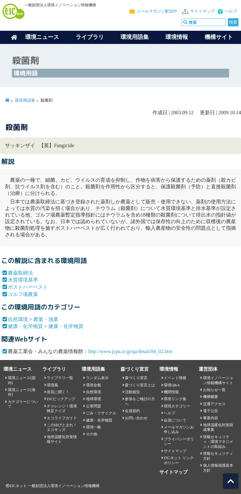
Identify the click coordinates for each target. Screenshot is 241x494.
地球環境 (93, 399)
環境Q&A (171, 385)
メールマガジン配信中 (157, 11)
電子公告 (210, 411)
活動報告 (132, 392)
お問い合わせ (136, 418)
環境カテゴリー (177, 406)
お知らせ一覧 (214, 390)
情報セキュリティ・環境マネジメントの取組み (218, 442)
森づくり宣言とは (140, 385)
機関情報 (171, 392)
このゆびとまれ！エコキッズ (62, 427)
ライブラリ (90, 37)
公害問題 (93, 406)
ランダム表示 (97, 378)
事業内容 (210, 418)
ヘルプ (231, 11)
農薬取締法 (20, 273)
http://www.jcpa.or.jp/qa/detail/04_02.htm (130, 351)
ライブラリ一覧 (60, 378)
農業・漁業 (45, 319)
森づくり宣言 (136, 378)
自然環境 (18, 319)
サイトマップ (202, 11)
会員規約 (132, 411)
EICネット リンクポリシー (178, 460)
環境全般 (93, 385)
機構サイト (219, 37)
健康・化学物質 (25, 326)
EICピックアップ (61, 399)
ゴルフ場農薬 (23, 294)
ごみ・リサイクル (101, 413)
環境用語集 (134, 37)
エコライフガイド (62, 418)
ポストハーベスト (28, 287)
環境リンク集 (175, 399)
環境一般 (93, 427)
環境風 (52, 385)
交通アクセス (214, 404)
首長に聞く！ (58, 392)
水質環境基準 (23, 279)
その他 (91, 434)
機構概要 (210, 397)
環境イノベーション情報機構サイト (218, 380)
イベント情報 (175, 378)
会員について (175, 420)
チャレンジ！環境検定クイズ (62, 408)
